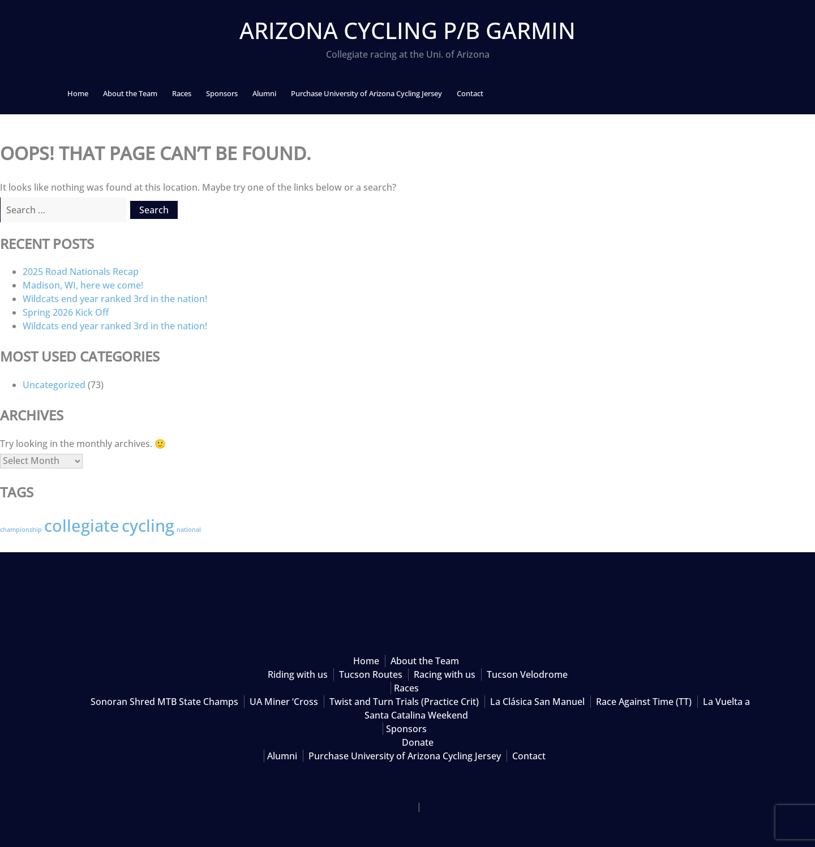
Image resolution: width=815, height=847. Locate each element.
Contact (470, 93)
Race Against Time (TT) (644, 701)
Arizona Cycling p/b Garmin (407, 30)
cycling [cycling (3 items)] (148, 525)
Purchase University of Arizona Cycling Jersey (366, 93)
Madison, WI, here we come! (83, 285)
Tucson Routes (370, 674)
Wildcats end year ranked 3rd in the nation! (115, 299)
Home (77, 93)
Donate (418, 742)
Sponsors (222, 93)
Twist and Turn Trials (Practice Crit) (404, 701)
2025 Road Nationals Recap (81, 271)
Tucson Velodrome (527, 674)
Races (181, 93)
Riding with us (298, 674)
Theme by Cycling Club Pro (480, 806)
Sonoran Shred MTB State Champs (164, 701)
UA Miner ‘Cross (284, 701)
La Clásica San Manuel (537, 701)
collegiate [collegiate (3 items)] (81, 525)
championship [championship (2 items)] (21, 530)
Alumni (264, 93)
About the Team (130, 93)
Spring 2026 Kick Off (66, 312)
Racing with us (444, 674)
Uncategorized (54, 385)
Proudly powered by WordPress (346, 806)
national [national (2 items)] (189, 530)
